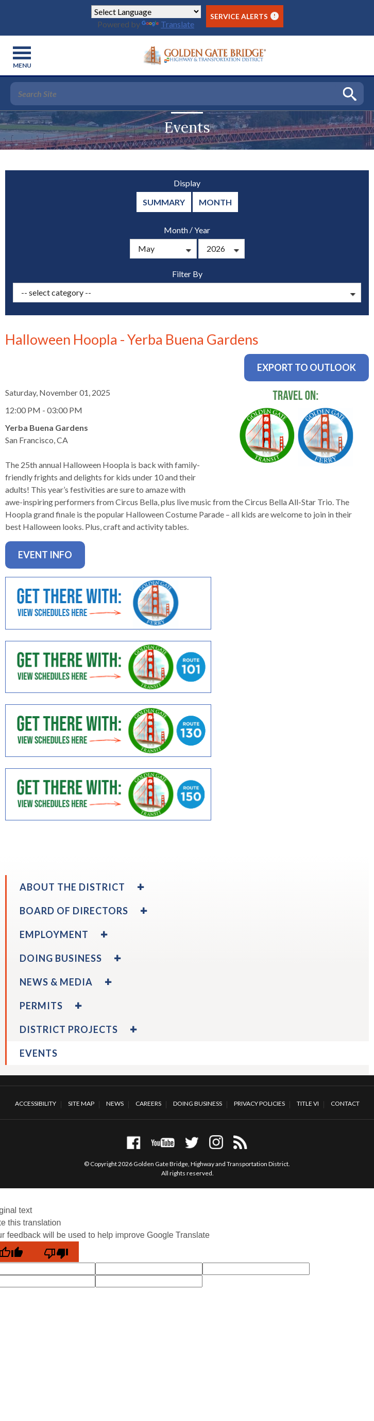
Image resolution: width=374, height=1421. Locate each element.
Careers (148, 1103)
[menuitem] (139, 887)
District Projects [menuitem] (69, 1029)
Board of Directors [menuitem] (74, 910)
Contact (345, 1103)
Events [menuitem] (39, 1053)
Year (202, 230)
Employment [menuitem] (54, 934)
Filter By (187, 274)
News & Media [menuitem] (56, 982)
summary (164, 202)
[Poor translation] (56, 1251)
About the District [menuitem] (72, 887)
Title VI (308, 1103)
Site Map (81, 1103)
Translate (168, 24)
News (115, 1103)
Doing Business (197, 1103)
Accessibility (35, 1103)
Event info (45, 554)
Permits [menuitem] (41, 1005)
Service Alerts (244, 16)
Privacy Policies (259, 1103)
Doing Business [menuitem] (61, 958)
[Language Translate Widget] (146, 11)
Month (215, 202)
